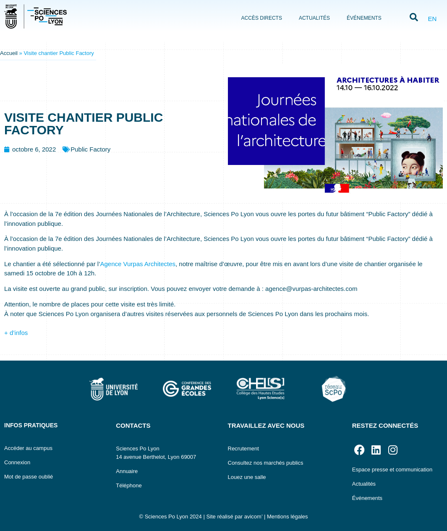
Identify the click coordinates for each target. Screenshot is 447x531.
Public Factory (90, 149)
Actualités (314, 18)
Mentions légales (287, 516)
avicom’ (253, 516)
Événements (364, 18)
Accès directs (261, 18)
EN (432, 18)
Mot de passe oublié (28, 476)
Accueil (9, 53)
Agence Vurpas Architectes (137, 263)
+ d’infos (16, 332)
